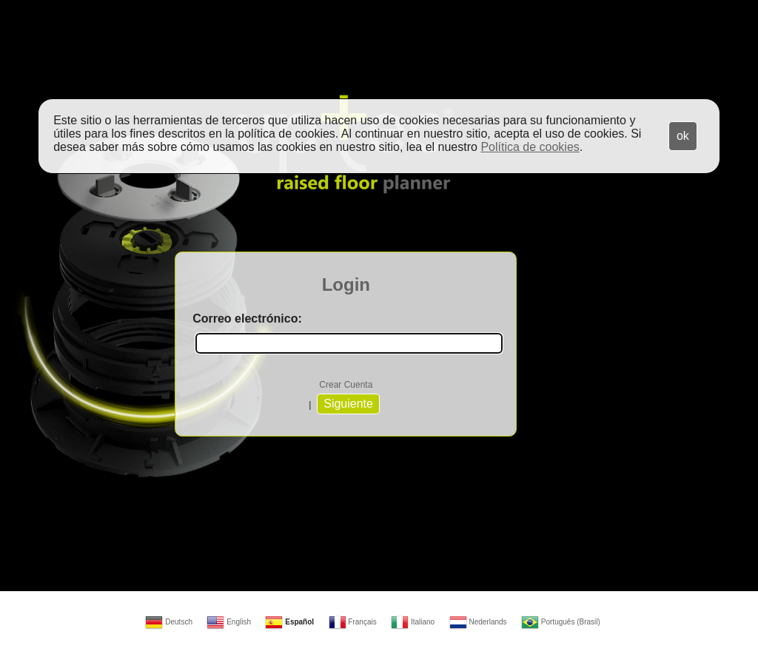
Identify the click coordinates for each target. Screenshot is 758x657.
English (229, 622)
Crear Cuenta (345, 385)
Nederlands (478, 622)
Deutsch (168, 622)
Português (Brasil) (560, 622)
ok (683, 135)
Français (353, 622)
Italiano (413, 622)
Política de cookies (529, 147)
